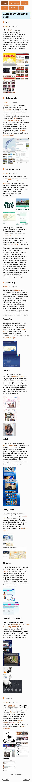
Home (5, 3)
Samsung (10, 282)
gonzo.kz (11, 704)
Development (15, 3)
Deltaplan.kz (11, 98)
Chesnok (13, 710)
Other (4, 7)
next (25, 778)
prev (6, 778)
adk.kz (9, 30)
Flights (25, 3)
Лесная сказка (12, 169)
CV (21, 7)
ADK (7, 22)
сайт (9, 178)
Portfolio (5, 26)
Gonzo (8, 696)
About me (13, 7)
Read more (18, 773)
